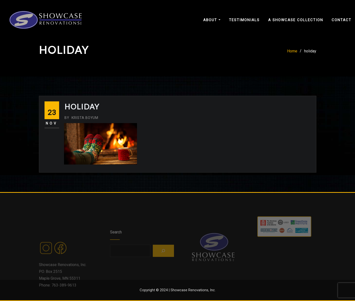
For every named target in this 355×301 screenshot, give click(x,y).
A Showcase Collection (295, 20)
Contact (341, 20)
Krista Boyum (81, 118)
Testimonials (244, 20)
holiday (310, 51)
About (211, 20)
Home (292, 51)
